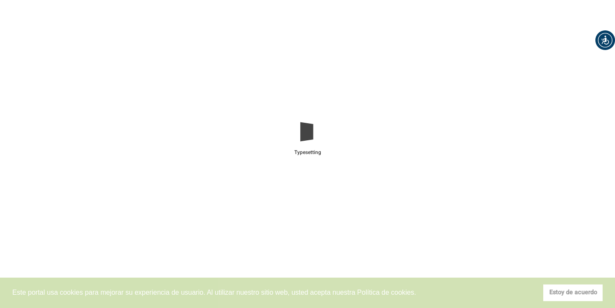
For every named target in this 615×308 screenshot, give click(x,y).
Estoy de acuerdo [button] (573, 292)
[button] (605, 40)
